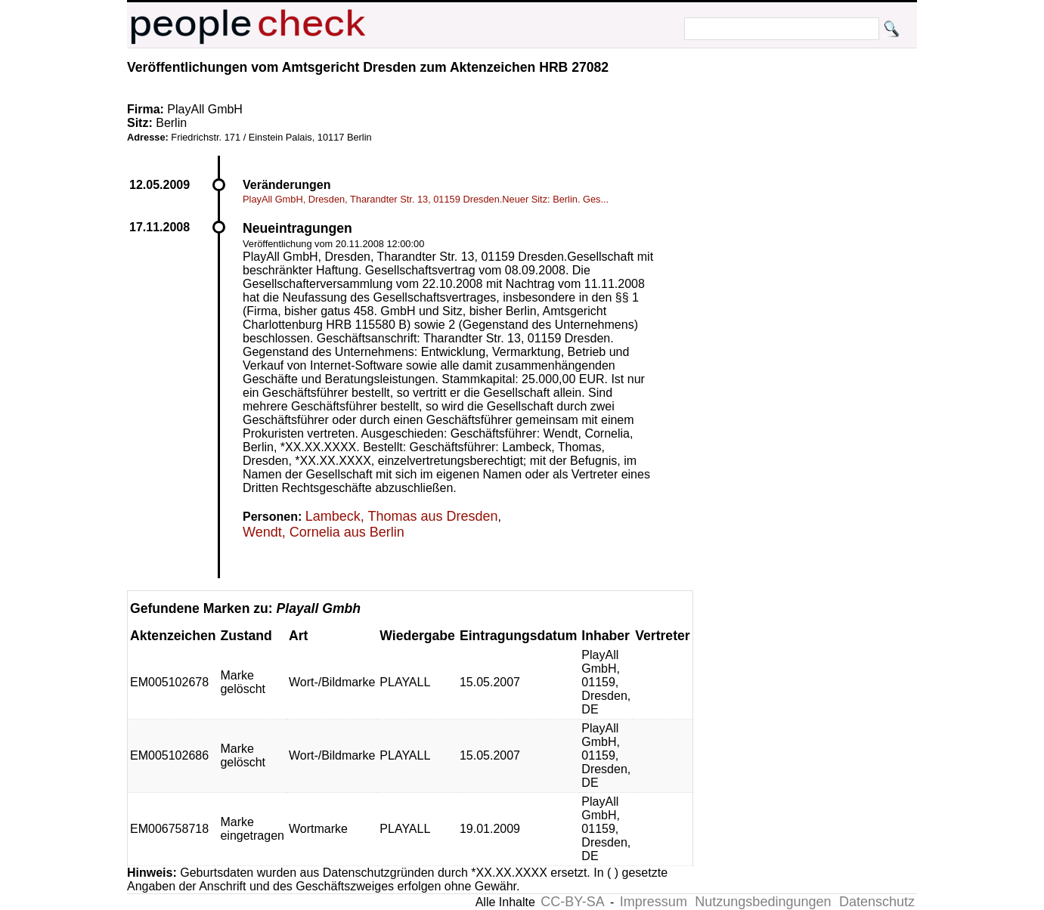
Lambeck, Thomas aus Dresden (401, 516)
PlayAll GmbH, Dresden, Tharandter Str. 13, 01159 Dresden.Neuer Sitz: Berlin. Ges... (426, 199)
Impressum (653, 901)
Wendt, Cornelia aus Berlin (323, 532)
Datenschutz (877, 901)
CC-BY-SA (572, 901)
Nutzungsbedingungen (763, 901)
